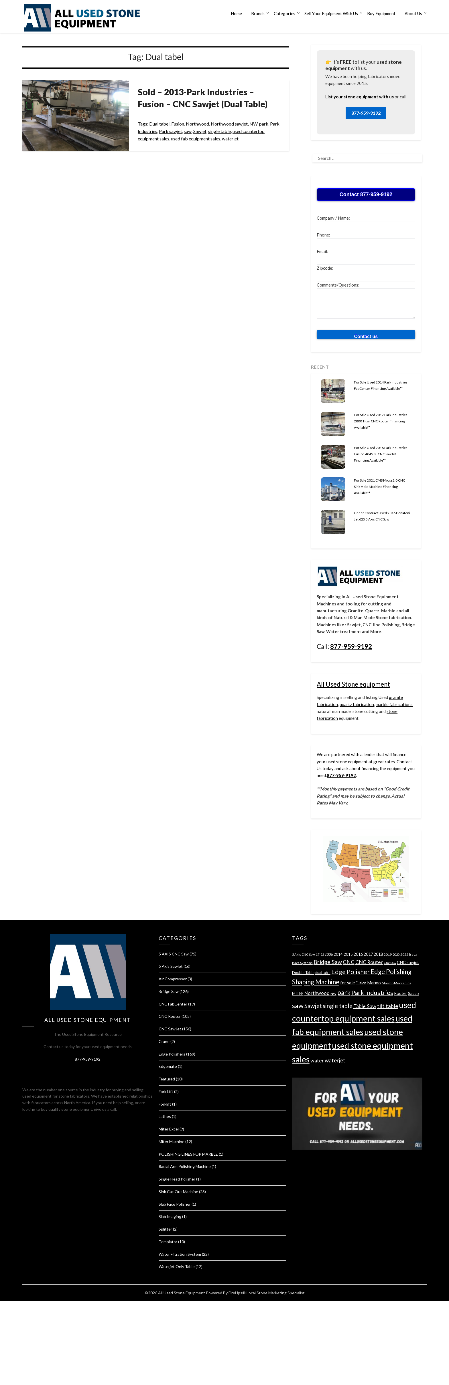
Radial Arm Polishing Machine (185, 1166)
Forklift (165, 1104)
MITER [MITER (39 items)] (298, 993)
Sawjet (199, 131)
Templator (168, 1241)
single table (219, 131)
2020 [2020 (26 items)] (396, 954)
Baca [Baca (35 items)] (413, 954)
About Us (413, 13)
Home (236, 13)
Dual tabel (159, 123)
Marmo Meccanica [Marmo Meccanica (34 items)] (396, 983)
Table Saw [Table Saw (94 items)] (364, 1006)
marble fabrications (394, 704)
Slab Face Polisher (175, 1204)
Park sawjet (170, 131)
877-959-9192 (366, 113)
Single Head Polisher (177, 1179)
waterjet (230, 138)
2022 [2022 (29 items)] (404, 954)
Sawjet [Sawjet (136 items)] (313, 1005)
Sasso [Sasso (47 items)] (413, 993)
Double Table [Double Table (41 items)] (303, 972)
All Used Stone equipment (353, 684)
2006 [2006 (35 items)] (329, 954)
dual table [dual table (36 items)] (322, 973)
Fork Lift (166, 1091)
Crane (164, 1041)
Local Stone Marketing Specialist (276, 1292)
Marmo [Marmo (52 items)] (374, 982)
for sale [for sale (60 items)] (347, 982)
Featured (167, 1078)
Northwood (197, 123)
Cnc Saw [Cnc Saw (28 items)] (390, 963)
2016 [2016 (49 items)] (358, 954)
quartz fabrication (357, 704)
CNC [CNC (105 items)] (349, 962)
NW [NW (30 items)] (333, 993)
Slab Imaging (170, 1216)
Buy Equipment (381, 13)
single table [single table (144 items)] (337, 1005)
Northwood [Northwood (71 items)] (317, 993)
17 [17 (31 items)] (318, 954)
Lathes (165, 1116)
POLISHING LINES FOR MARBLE (188, 1154)
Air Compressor (173, 978)
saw (188, 131)
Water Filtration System (180, 1254)
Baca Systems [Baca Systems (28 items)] (302, 963)
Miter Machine (171, 1141)
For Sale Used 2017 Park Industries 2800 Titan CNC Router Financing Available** (380, 421)
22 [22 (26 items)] (322, 954)
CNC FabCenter (173, 1004)
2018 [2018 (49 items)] (378, 954)
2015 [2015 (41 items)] (348, 954)
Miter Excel (169, 1128)
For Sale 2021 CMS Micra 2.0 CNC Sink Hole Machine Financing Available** (379, 486)
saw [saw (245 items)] (298, 1006)
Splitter (165, 1229)
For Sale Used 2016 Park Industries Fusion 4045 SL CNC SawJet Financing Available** (380, 454)
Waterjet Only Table (177, 1266)
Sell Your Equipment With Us (331, 13)
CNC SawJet (170, 1028)
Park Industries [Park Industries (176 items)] (372, 992)
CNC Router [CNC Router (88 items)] (369, 962)
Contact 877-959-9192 (366, 194)
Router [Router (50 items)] (400, 993)
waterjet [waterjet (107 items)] (335, 1060)
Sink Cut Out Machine (178, 1191)
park (263, 123)
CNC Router (170, 1016)
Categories (284, 13)
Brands (258, 13)
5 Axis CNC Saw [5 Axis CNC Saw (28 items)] (303, 954)
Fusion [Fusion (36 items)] (361, 983)
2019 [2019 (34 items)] (388, 954)
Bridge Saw (169, 991)
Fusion (177, 123)
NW (253, 123)
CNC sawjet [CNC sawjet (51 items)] (408, 962)
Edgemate (168, 1066)
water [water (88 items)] (317, 1060)
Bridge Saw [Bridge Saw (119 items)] (328, 962)
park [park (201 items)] (343, 992)
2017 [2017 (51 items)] (368, 954)
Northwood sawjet (229, 123)
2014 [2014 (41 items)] (338, 954)
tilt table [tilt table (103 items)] (387, 1006)
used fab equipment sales (195, 138)
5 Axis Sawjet (171, 966)
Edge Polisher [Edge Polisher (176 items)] (350, 971)
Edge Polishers (172, 1054)
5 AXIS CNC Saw (174, 953)
